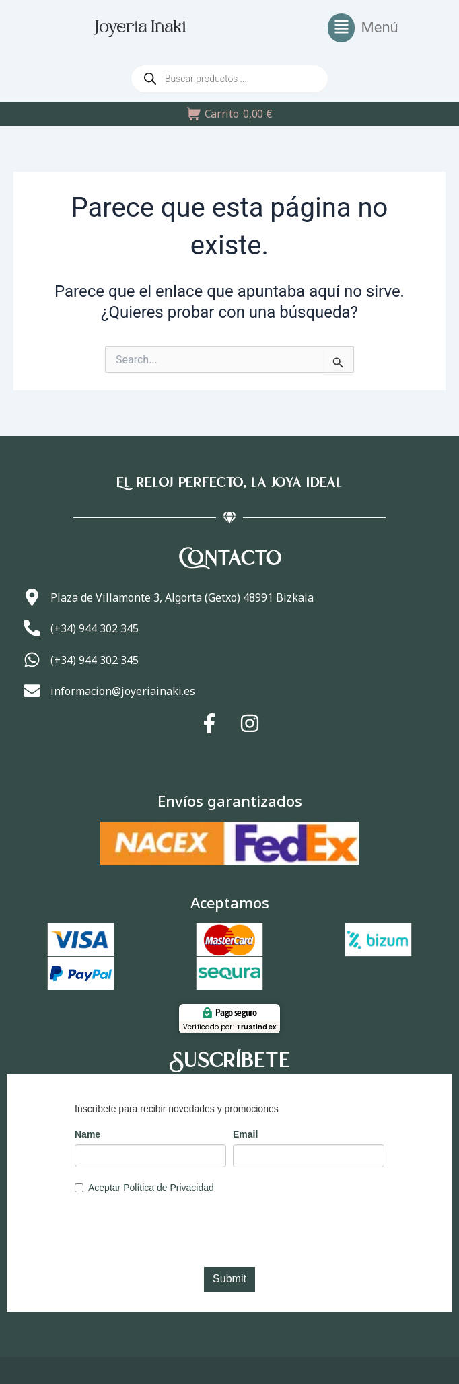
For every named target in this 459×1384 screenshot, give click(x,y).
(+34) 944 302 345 (94, 628)
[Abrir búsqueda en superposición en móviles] (229, 79)
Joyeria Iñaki (140, 28)
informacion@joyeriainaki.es (122, 691)
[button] (363, 27)
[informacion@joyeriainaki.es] (32, 690)
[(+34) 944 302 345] (32, 628)
